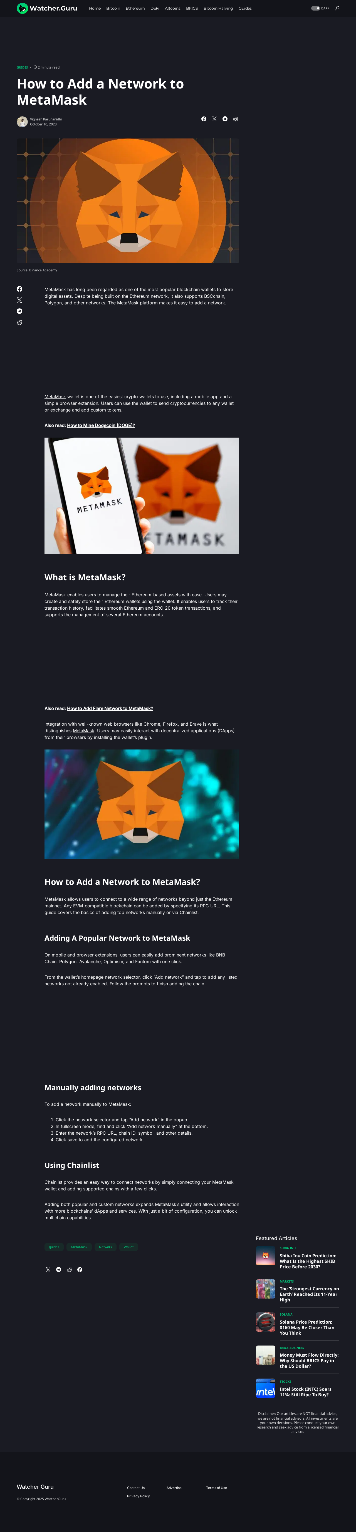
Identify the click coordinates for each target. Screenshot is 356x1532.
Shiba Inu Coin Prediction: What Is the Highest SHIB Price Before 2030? (308, 1261)
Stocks (285, 1381)
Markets (287, 1281)
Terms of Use (216, 1488)
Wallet (129, 1247)
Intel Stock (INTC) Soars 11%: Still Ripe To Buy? (306, 1391)
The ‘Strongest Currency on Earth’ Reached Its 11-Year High (309, 1294)
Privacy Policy (138, 1496)
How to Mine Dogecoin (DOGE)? (101, 425)
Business (297, 1348)
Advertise (174, 1488)
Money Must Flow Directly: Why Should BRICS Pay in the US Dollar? (309, 1360)
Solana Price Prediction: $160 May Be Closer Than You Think (307, 1327)
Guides (22, 67)
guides (54, 1247)
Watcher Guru (35, 1486)
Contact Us (136, 1488)
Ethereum (139, 296)
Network (105, 1247)
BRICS (284, 1348)
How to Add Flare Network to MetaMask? (110, 708)
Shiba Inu (288, 1248)
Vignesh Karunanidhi (46, 119)
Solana (286, 1314)
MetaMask (55, 396)
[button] (319, 8)
